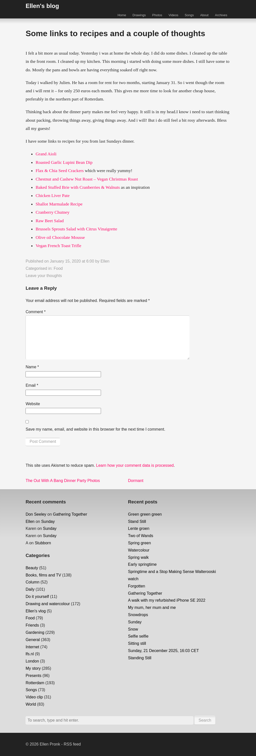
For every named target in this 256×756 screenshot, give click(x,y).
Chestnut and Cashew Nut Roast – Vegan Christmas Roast (87, 179)
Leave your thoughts (44, 276)
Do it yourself (37, 596)
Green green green (145, 514)
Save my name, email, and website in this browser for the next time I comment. (95, 429)
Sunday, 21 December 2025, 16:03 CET (163, 651)
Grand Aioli (46, 153)
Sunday (48, 521)
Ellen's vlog (36, 611)
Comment (36, 312)
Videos (173, 15)
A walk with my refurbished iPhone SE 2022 (167, 600)
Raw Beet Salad (50, 220)
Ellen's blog (42, 5)
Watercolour (139, 550)
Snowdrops (138, 615)
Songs (189, 15)
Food (58, 268)
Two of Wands (140, 536)
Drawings (139, 15)
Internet (32, 647)
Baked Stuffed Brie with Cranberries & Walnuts (78, 187)
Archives (221, 15)
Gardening (35, 632)
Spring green (139, 543)
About (204, 15)
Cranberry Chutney (52, 212)
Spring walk (138, 557)
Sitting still (137, 643)
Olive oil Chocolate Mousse (60, 237)
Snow (133, 629)
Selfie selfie (138, 636)
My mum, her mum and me (152, 607)
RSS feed (72, 744)
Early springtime (142, 564)
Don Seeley (36, 514)
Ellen (105, 261)
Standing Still (139, 658)
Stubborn (43, 543)
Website (33, 404)
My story (33, 668)
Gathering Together (70, 514)
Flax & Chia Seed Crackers (60, 170)
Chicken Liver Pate (53, 195)
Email (32, 385)
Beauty (32, 568)
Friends (32, 625)
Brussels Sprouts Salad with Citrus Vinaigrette (76, 228)
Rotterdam (35, 683)
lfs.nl (30, 654)
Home (122, 15)
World (31, 704)
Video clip (34, 697)
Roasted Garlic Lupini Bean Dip (64, 162)
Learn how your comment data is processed (135, 465)
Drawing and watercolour (48, 604)
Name (32, 367)
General (33, 640)
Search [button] (204, 720)
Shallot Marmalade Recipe (59, 203)
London (32, 661)
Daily (30, 589)
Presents (33, 675)
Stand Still (137, 521)
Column (32, 582)
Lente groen (138, 528)
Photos (157, 15)
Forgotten (136, 586)
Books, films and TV (43, 575)
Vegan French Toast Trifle (58, 245)
